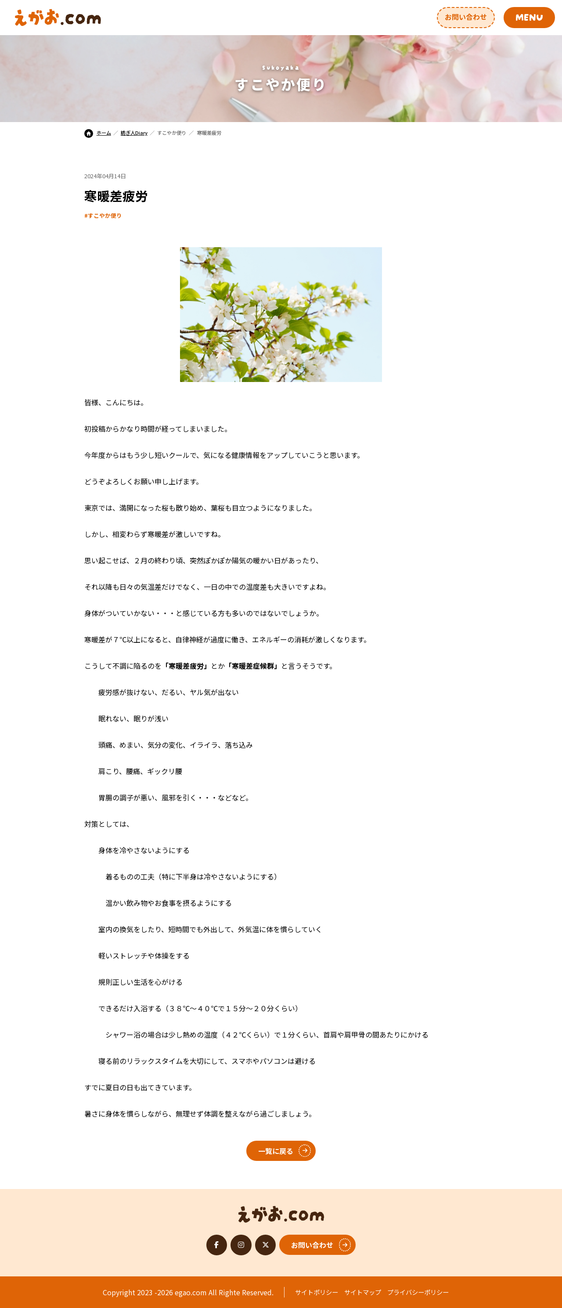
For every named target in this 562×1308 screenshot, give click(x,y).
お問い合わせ (466, 16)
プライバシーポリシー (418, 1292)
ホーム (97, 132)
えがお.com (281, 1211)
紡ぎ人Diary (134, 132)
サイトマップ (362, 1292)
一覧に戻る (275, 1151)
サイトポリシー (316, 1292)
